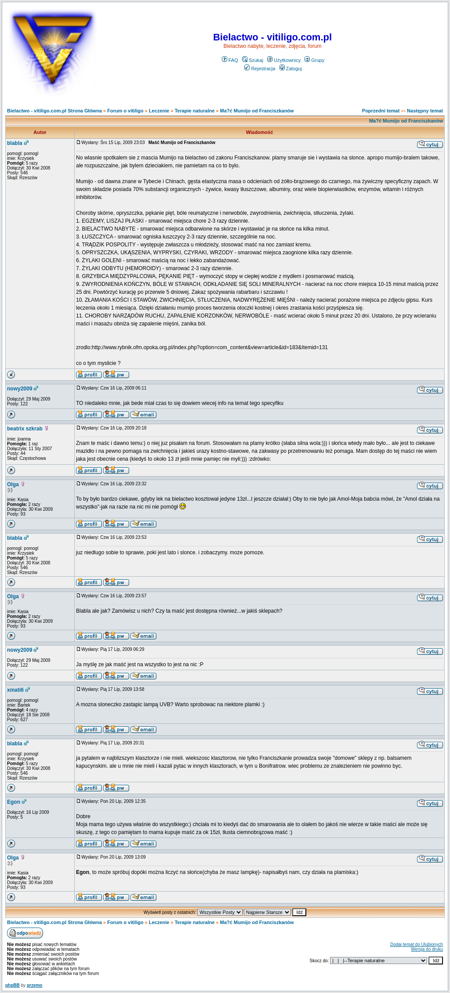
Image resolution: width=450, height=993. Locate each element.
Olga (13, 484)
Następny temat (425, 110)
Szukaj (252, 60)
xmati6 (15, 690)
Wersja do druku (427, 949)
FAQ (230, 60)
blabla (14, 143)
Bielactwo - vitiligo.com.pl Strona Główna (54, 110)
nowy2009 (19, 389)
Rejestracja (259, 68)
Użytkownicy (284, 60)
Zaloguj (290, 68)
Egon (13, 802)
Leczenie (159, 110)
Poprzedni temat (381, 110)
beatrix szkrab (25, 429)
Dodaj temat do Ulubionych (416, 944)
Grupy (314, 60)
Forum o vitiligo (125, 110)
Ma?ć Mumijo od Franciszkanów (257, 110)
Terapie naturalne (194, 110)
